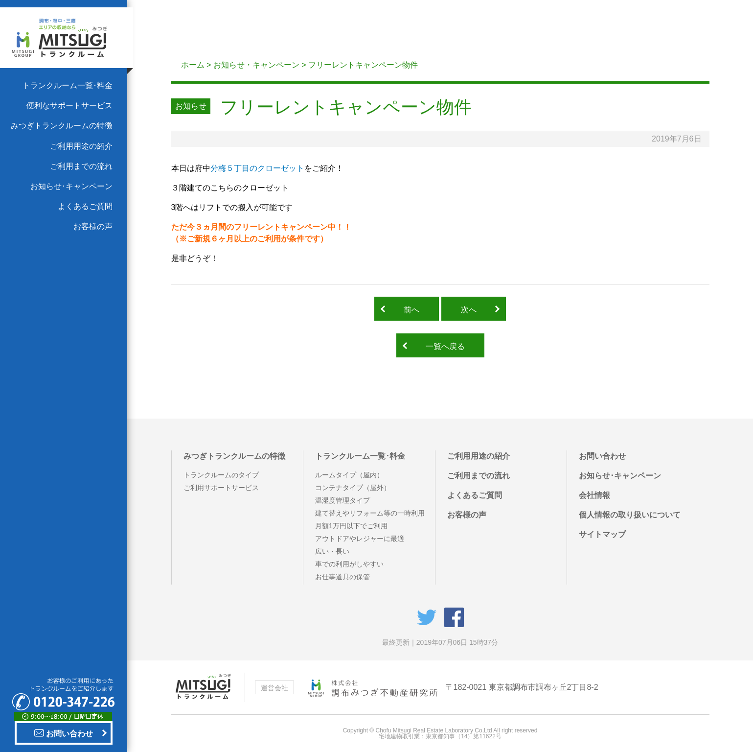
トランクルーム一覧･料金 (68, 85)
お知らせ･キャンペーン (71, 186)
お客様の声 (93, 226)
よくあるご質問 (85, 206)
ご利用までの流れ (81, 166)
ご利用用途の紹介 (81, 146)
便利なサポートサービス (69, 105)
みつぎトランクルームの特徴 (62, 125)
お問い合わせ (63, 733)
